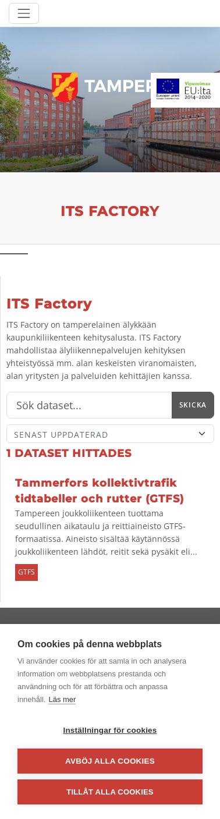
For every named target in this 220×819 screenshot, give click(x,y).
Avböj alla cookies (110, 761)
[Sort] (110, 433)
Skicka (193, 405)
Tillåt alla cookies (109, 792)
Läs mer (62, 699)
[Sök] (89, 405)
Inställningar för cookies (110, 730)
